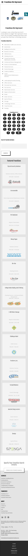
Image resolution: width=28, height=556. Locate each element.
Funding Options (4, 480)
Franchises (14, 550)
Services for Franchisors (6, 482)
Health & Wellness (9, 71)
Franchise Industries (5, 495)
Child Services (7, 54)
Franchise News (4, 511)
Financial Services (8, 67)
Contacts (14, 553)
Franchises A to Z (4, 493)
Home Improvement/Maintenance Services (11, 75)
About (14, 546)
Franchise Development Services (8, 487)
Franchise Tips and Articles (6, 513)
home (14, 543)
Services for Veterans (5, 483)
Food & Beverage (8, 69)
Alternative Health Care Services (12, 44)
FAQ (2, 509)
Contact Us (3, 505)
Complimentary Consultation (7, 485)
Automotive (7, 47)
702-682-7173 (7, 527)
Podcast (3, 507)
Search (5, 153)
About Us (3, 504)
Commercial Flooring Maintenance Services (9, 59)
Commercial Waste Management (12, 62)
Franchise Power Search (6, 497)
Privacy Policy (4, 535)
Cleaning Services (8, 56)
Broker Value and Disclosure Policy (9, 533)
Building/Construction (9, 49)
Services (14, 548)
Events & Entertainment (10, 64)
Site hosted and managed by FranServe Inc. (10, 538)
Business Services (9, 51)
